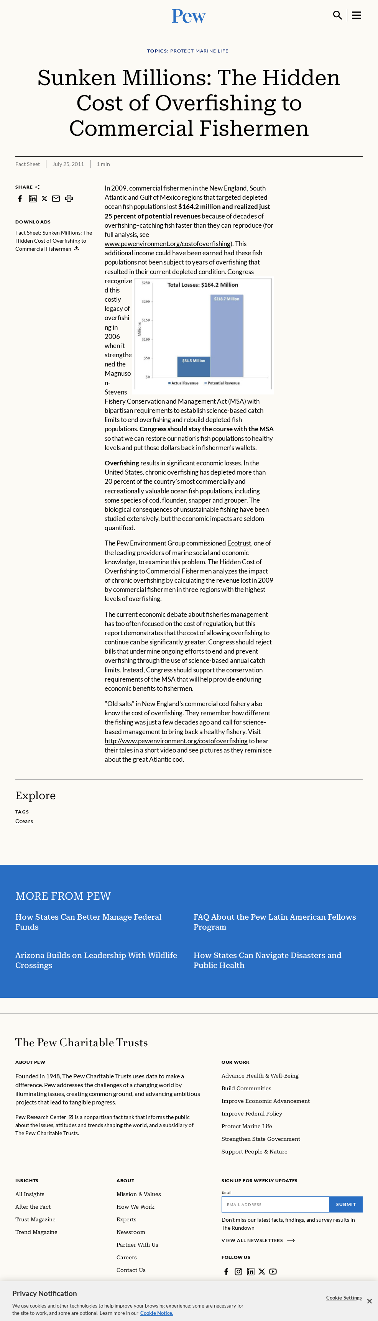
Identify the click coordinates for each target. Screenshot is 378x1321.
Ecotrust (239, 543)
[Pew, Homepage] (189, 15)
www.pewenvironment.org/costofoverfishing (167, 244)
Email (227, 1192)
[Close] (369, 1306)
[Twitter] (261, 1271)
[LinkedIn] (250, 1271)
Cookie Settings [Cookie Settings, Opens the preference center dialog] (344, 1303)
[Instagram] (238, 1271)
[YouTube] (273, 1271)
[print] (69, 198)
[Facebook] (226, 1271)
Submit (346, 1204)
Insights (27, 1180)
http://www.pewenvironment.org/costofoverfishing (176, 741)
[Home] (81, 1042)
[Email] (276, 1204)
